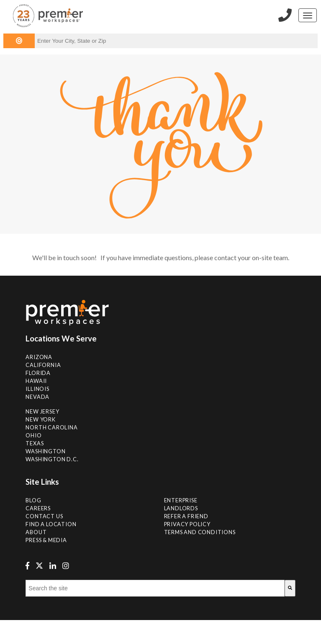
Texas (35, 443)
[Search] (290, 588)
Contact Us (44, 516)
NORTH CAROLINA (51, 427)
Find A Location (51, 524)
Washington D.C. (52, 459)
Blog (33, 500)
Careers (38, 508)
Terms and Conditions (200, 532)
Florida (38, 373)
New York (40, 419)
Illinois (37, 388)
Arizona (39, 357)
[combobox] (155, 588)
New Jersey (42, 411)
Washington (45, 451)
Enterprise (181, 500)
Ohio (33, 435)
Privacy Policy (187, 524)
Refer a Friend (186, 516)
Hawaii (36, 380)
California (43, 365)
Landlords (181, 508)
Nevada (37, 396)
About (36, 532)
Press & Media (46, 540)
